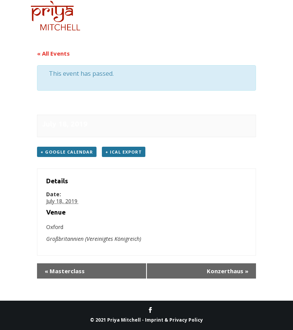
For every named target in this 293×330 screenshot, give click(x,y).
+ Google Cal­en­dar (66, 152)
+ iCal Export (123, 152)
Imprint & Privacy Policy (174, 320)
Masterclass (65, 271)
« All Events (53, 53)
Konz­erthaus (227, 271)
